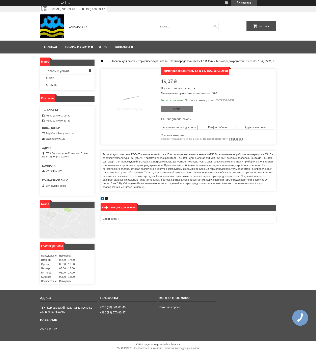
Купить (177, 108)
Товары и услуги (77, 46)
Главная (50, 46)
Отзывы (51, 84)
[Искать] (214, 26)
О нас (103, 46)
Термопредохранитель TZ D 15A (191, 61)
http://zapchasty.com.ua (60, 133)
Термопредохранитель (153, 61)
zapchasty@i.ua (55, 138)
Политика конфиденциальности (182, 348)
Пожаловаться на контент (147, 348)
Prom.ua (175, 344)
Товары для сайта (123, 61)
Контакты (122, 46)
